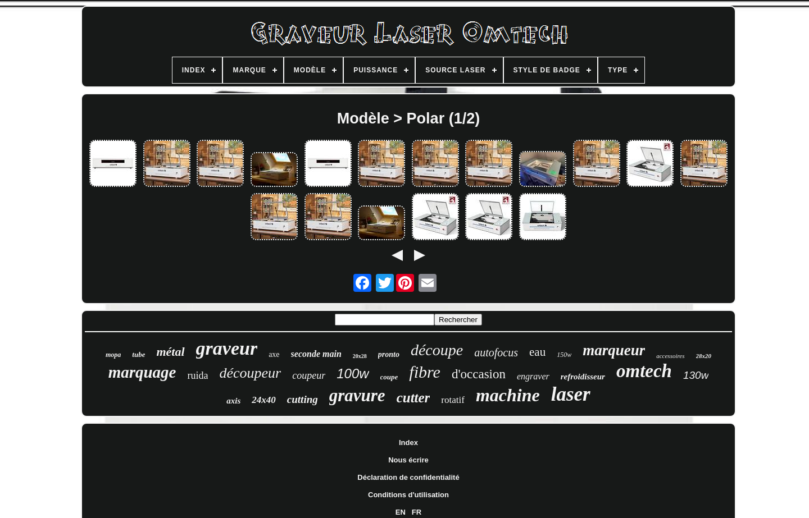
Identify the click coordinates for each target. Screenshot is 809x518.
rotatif (453, 400)
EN (401, 512)
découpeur (250, 373)
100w (353, 373)
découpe (437, 350)
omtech (644, 371)
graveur (227, 348)
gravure (357, 395)
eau (537, 352)
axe (274, 354)
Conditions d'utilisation (408, 495)
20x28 (360, 356)
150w (564, 355)
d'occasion (479, 374)
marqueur (614, 350)
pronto (388, 354)
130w (695, 375)
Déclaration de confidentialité (408, 477)
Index (408, 442)
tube (138, 354)
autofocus (496, 352)
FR (416, 512)
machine (508, 395)
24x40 (264, 400)
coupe (389, 377)
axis (233, 400)
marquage (142, 372)
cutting (302, 399)
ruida (197, 375)
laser (570, 394)
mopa (113, 355)
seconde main (316, 354)
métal (170, 352)
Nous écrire (408, 460)
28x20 (704, 355)
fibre (424, 372)
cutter (413, 397)
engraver (533, 376)
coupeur (308, 375)
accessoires (670, 355)
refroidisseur (583, 376)
